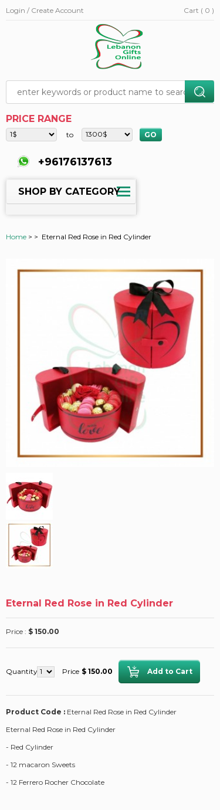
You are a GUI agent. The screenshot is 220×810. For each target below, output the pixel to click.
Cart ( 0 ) (199, 10)
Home (16, 236)
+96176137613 (73, 161)
